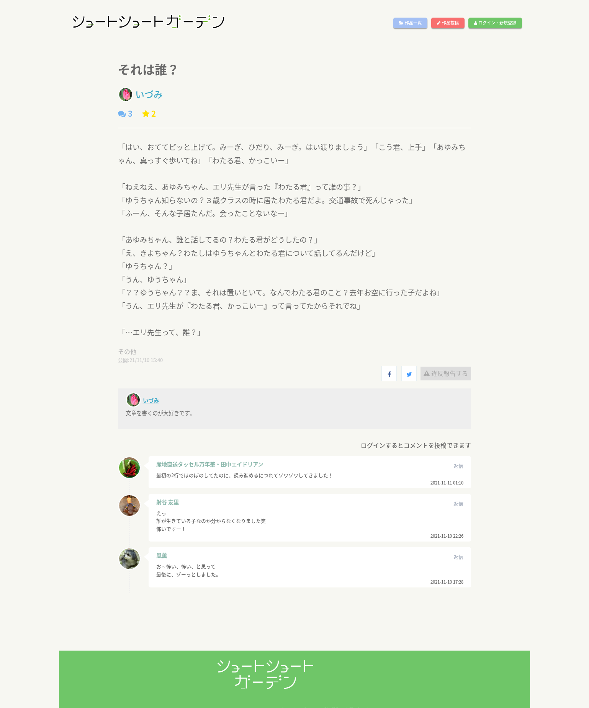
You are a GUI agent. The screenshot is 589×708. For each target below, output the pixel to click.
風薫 (161, 555)
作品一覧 (410, 23)
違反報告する (446, 373)
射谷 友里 (167, 502)
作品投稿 (448, 23)
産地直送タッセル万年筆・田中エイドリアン (209, 464)
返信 (458, 465)
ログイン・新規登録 (495, 23)
